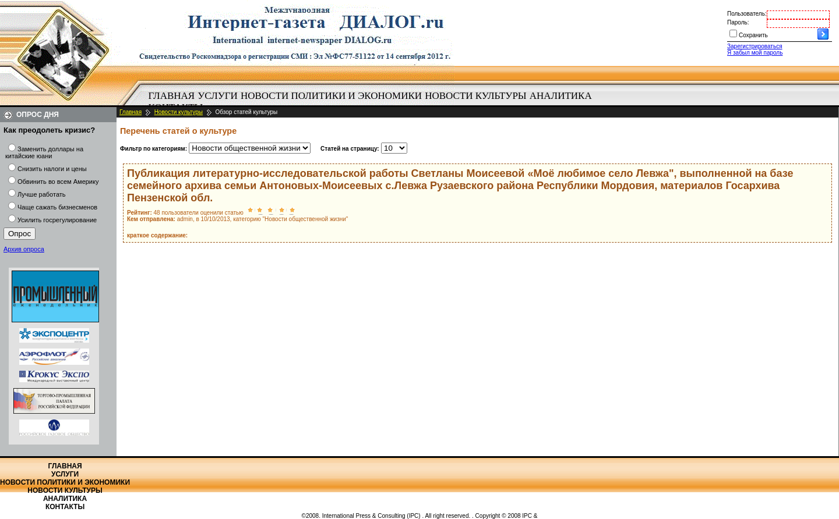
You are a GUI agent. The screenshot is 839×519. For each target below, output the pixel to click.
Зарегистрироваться (754, 46)
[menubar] (373, 101)
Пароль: (738, 22)
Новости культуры (475, 95)
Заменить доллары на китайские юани (44, 152)
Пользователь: (747, 13)
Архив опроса (23, 249)
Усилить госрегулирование (57, 219)
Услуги (218, 95)
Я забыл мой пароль (754, 52)
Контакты (64, 507)
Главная (172, 95)
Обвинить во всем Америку (57, 181)
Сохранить (753, 35)
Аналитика (561, 95)
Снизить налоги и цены (52, 168)
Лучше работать (41, 194)
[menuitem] (171, 96)
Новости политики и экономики (331, 95)
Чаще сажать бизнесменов (57, 207)
